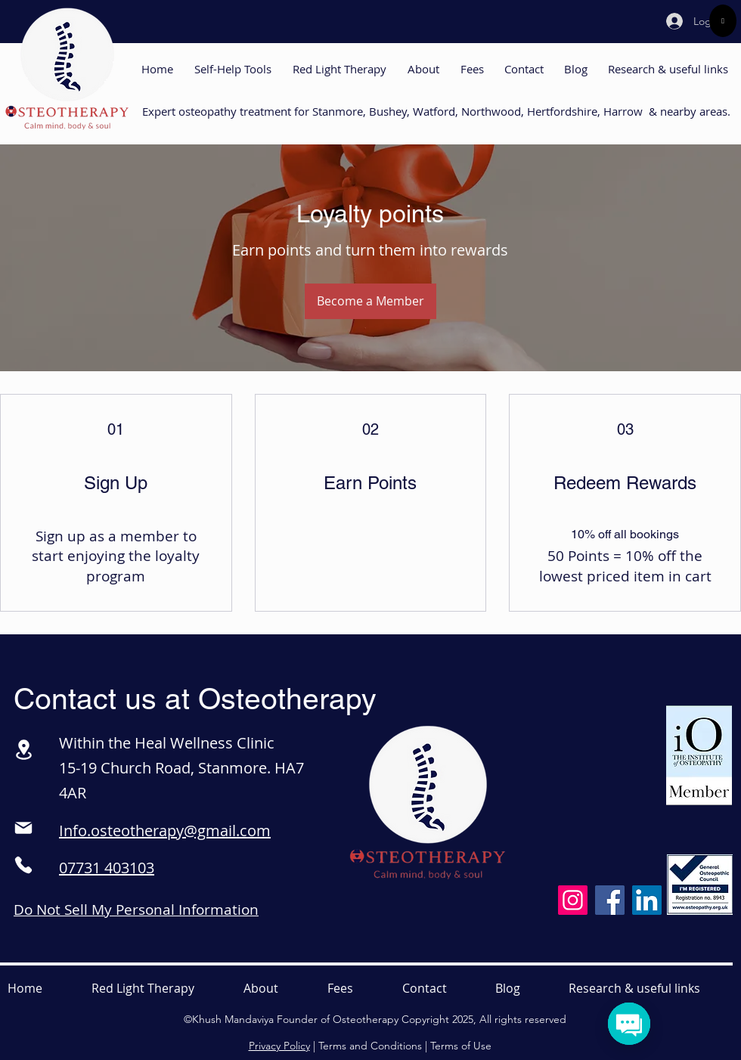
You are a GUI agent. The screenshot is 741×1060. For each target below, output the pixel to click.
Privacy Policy (279, 1045)
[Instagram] (573, 900)
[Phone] (23, 865)
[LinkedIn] (647, 900)
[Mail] (23, 828)
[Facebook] (610, 900)
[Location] (23, 749)
